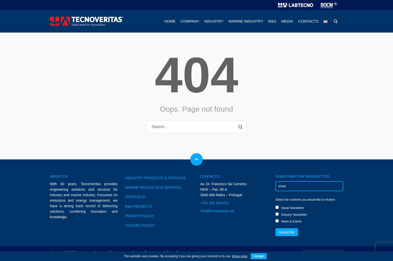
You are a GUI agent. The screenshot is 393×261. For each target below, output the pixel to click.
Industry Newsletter (291, 214)
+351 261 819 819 (214, 203)
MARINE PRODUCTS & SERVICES (153, 187)
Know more (239, 256)
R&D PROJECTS (138, 206)
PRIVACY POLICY (139, 216)
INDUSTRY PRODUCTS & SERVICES (155, 178)
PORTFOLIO (135, 197)
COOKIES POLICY (140, 225)
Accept (259, 256)
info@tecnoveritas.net (217, 211)
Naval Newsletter (289, 208)
